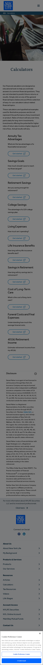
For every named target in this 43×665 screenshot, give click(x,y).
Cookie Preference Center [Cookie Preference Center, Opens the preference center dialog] (21, 654)
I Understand (21, 661)
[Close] (39, 633)
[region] (21, 648)
